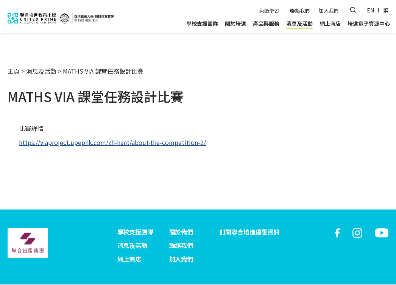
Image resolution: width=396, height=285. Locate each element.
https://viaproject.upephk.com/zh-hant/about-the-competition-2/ (112, 142)
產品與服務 (266, 23)
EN (370, 10)
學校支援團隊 (202, 23)
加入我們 (328, 10)
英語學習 (269, 10)
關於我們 (181, 231)
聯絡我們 (300, 10)
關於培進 (235, 23)
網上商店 (330, 23)
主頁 (14, 70)
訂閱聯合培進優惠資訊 (249, 231)
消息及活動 (299, 23)
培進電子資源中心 (369, 23)
